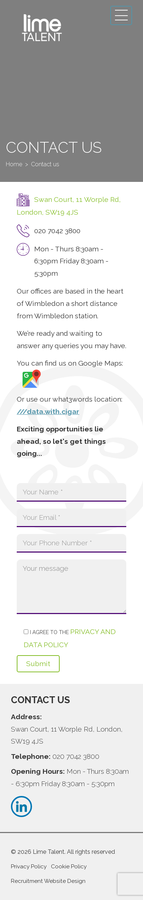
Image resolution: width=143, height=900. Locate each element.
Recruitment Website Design (48, 881)
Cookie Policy (69, 866)
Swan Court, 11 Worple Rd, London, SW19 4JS (67, 735)
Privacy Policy (29, 866)
